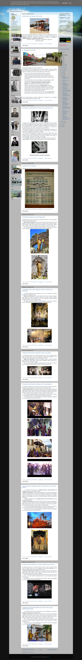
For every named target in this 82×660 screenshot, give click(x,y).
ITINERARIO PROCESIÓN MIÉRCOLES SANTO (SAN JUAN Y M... (66, 118)
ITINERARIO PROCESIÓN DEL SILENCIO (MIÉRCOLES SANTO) (38, 564)
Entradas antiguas (52, 649)
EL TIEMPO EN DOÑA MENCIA (16, 11)
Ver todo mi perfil (14, 26)
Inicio (41, 649)
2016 (62, 61)
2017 (62, 59)
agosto (63, 70)
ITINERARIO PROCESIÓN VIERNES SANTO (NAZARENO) (37, 384)
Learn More (65, 3)
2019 (62, 56)
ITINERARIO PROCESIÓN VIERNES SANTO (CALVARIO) (36, 353)
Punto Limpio (62, 52)
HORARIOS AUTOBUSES (64, 49)
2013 (62, 126)
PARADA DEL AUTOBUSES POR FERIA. (32, 16)
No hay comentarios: (48, 43)
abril (63, 75)
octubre (63, 67)
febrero (63, 122)
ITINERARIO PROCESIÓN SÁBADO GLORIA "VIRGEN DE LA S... (66, 94)
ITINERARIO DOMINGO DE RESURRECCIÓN (33, 217)
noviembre (64, 65)
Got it (70, 3)
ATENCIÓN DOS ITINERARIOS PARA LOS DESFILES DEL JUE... (66, 108)
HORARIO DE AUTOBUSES (29, 166)
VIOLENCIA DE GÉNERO (65, 37)
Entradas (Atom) (30, 652)
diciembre (64, 64)
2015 (62, 62)
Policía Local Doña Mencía (15, 22)
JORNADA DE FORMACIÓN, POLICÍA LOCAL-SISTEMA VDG (37, 108)
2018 (62, 58)
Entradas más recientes (28, 649)
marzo (63, 121)
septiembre (64, 69)
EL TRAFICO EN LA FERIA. (29, 50)
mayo (63, 73)
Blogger (49, 656)
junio (63, 72)
